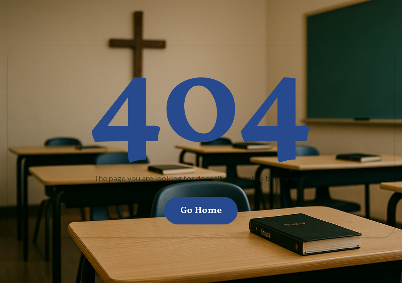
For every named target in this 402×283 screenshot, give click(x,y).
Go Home (201, 210)
